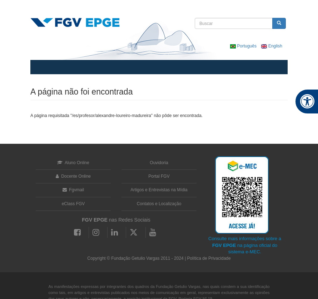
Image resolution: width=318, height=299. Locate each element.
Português (244, 46)
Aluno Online (73, 162)
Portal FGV (158, 176)
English (271, 46)
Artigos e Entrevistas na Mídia (158, 189)
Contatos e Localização (159, 203)
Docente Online (73, 176)
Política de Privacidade (209, 258)
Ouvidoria (159, 162)
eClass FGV (73, 203)
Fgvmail (73, 189)
